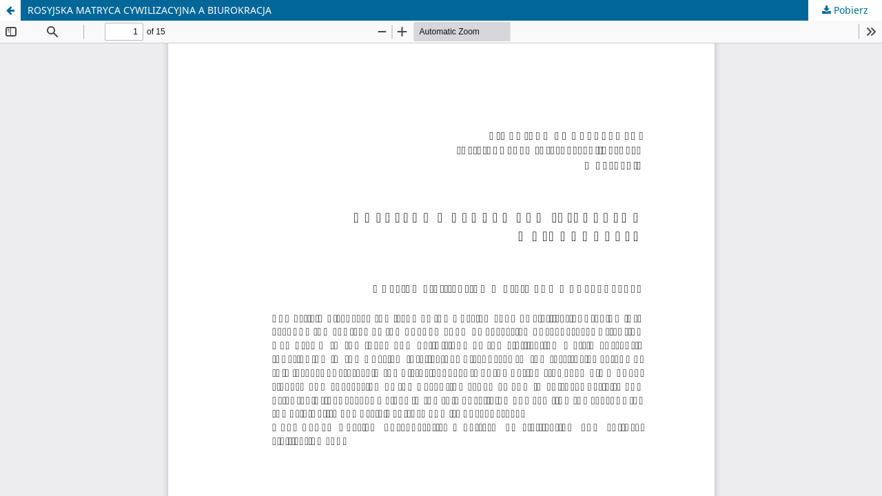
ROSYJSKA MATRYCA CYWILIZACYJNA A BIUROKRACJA (149, 10)
